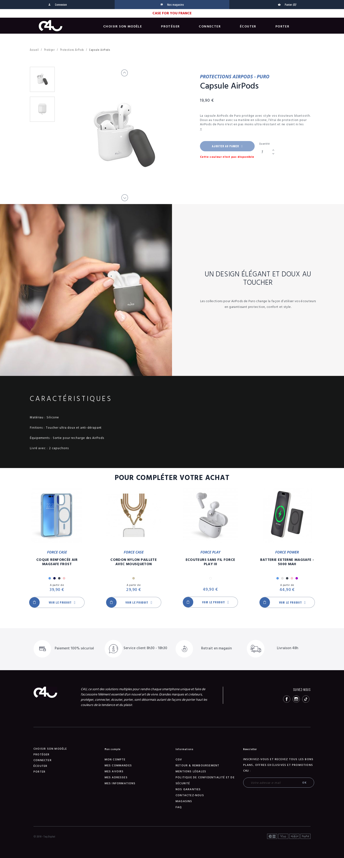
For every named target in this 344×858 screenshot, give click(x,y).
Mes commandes (118, 765)
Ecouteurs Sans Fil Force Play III (210, 562)
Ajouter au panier (227, 146)
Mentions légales (191, 771)
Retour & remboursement (197, 765)
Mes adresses (116, 777)
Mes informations (120, 783)
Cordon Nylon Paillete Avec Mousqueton (133, 562)
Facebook (286, 699)
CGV (179, 760)
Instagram (296, 699)
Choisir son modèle (122, 26)
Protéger (170, 26)
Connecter (210, 26)
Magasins (184, 801)
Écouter (248, 26)
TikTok (305, 699)
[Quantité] (265, 152)
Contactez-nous (190, 795)
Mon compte (115, 760)
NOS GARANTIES (188, 789)
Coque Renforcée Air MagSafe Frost (56, 562)
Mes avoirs (114, 771)
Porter (282, 26)
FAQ (179, 807)
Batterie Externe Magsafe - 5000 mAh (287, 562)
